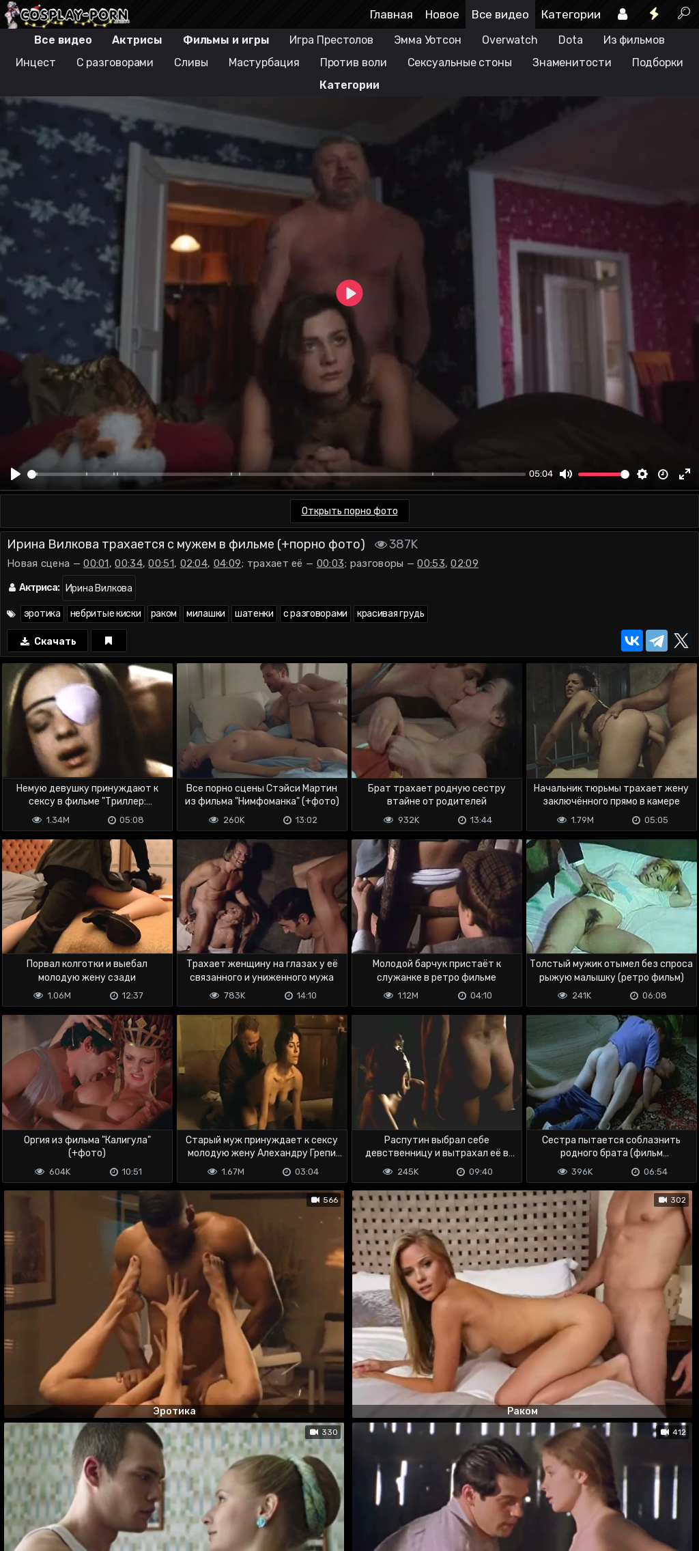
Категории (571, 14)
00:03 (331, 563)
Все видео (500, 14)
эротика (42, 613)
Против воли (353, 62)
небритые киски (105, 613)
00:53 (431, 563)
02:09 (465, 563)
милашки (205, 613)
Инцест (35, 62)
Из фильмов (634, 39)
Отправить (53, 1429)
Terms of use (70, 1486)
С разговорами (115, 62)
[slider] (276, 474)
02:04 (194, 563)
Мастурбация (264, 62)
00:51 (161, 563)
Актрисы (137, 39)
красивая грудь (391, 613)
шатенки (254, 613)
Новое (442, 14)
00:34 (129, 563)
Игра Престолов (331, 39)
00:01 (96, 563)
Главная (391, 14)
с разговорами (315, 613)
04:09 (228, 563)
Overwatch (510, 39)
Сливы (191, 62)
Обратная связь (142, 1486)
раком (164, 613)
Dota (570, 39)
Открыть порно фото (350, 511)
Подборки (657, 62)
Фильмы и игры (226, 39)
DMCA (22, 1486)
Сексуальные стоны (460, 62)
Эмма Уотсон (427, 39)
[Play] (15, 474)
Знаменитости (572, 62)
